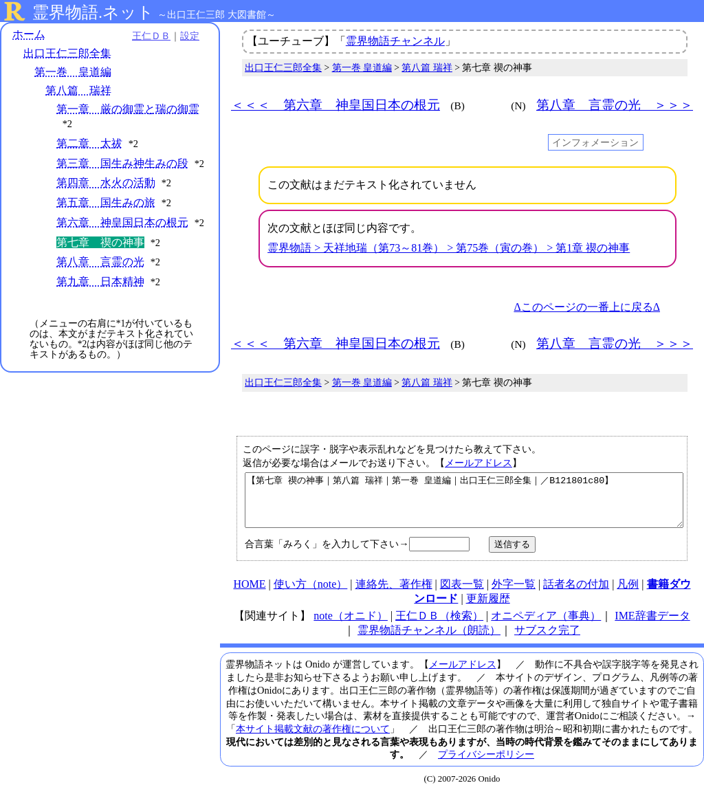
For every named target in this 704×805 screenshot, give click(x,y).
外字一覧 (514, 594)
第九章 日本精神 (100, 281)
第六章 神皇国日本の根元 (122, 222)
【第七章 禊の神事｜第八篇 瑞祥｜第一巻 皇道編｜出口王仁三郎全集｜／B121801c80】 (464, 505)
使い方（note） (311, 594)
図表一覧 (462, 594)
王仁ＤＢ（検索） (439, 626)
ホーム (28, 34)
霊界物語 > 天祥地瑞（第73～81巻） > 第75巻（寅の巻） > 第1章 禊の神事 (448, 248)
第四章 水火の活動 (105, 182)
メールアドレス (478, 462)
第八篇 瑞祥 (78, 90)
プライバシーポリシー (486, 764)
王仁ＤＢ (151, 35)
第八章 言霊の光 (100, 261)
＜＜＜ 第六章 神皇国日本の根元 (335, 105)
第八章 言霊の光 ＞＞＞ (614, 105)
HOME (249, 594)
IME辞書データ (652, 626)
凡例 (628, 594)
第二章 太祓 (89, 143)
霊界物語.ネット (93, 12)
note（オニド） (351, 626)
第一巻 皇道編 (72, 72)
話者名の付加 (576, 594)
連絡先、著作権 (393, 594)
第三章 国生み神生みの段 (122, 163)
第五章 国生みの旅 (105, 202)
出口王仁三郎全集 (67, 53)
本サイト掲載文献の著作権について (313, 739)
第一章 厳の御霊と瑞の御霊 (127, 109)
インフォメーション (595, 142)
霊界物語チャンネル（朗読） (429, 640)
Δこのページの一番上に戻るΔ (587, 307)
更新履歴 (488, 609)
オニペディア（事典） (546, 626)
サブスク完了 (547, 640)
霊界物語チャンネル (395, 41)
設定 (189, 35)
